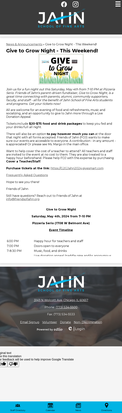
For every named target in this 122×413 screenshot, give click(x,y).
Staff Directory (17, 407)
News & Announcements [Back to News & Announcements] (24, 44)
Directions (106, 407)
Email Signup (29, 322)
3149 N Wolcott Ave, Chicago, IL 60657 (61, 300)
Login (76, 329)
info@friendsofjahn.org (23, 199)
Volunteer (49, 322)
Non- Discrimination (88, 322)
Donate (65, 322)
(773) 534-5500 (66, 307)
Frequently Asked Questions (27, 175)
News (78, 407)
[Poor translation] (13, 364)
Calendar (50, 407)
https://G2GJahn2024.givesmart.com (77, 168)
